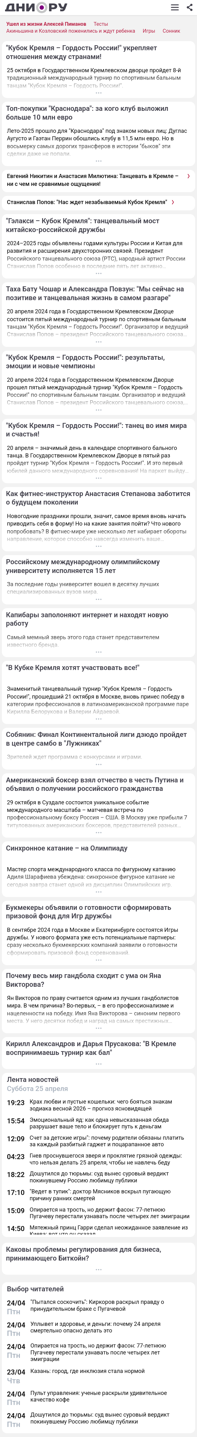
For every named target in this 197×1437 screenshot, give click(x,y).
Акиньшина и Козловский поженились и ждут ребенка (70, 31)
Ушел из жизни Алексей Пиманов (46, 24)
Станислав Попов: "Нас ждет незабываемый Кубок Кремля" (87, 202)
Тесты (101, 24)
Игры (149, 31)
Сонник (171, 31)
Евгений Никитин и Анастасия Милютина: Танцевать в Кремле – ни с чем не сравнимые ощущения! (92, 180)
